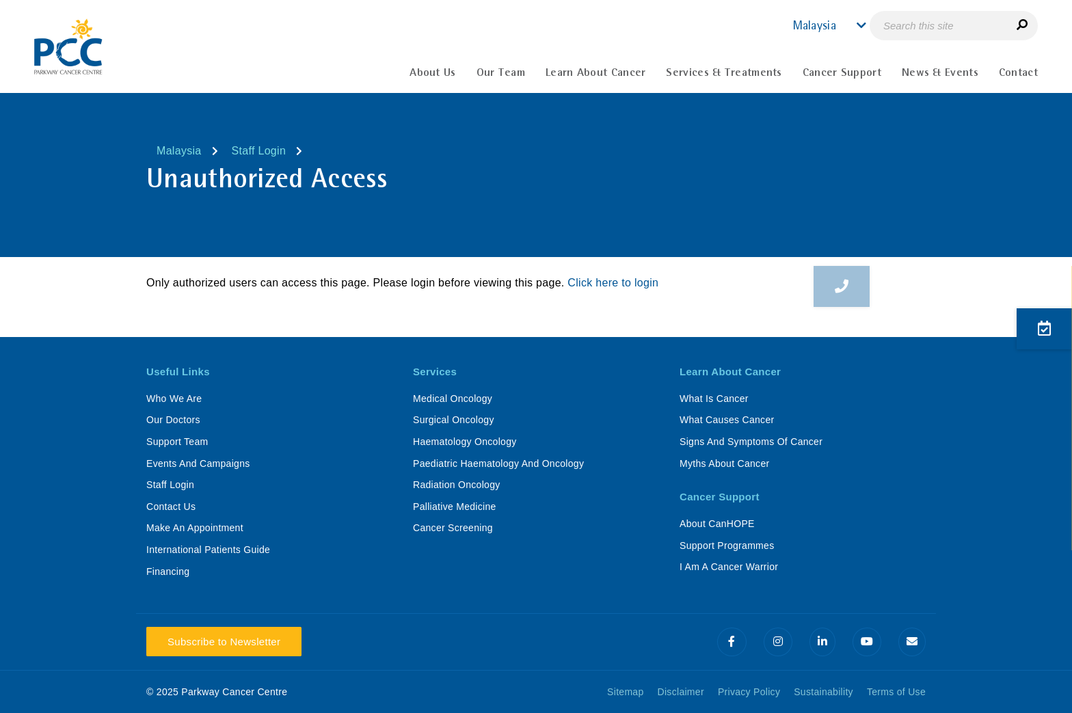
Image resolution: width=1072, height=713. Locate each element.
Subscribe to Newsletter (224, 641)
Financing (167, 571)
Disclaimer (681, 691)
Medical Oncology (452, 398)
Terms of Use (896, 691)
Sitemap (625, 691)
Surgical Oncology (453, 419)
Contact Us (171, 506)
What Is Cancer (714, 398)
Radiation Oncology (456, 484)
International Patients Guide (208, 549)
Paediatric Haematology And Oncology (498, 463)
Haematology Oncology (465, 441)
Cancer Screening (453, 527)
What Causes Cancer (727, 419)
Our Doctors (173, 419)
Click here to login (612, 282)
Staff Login (259, 151)
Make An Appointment (194, 527)
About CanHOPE (717, 523)
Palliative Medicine (454, 506)
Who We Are (174, 398)
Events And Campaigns (198, 463)
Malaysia (179, 151)
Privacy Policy (749, 691)
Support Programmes (727, 545)
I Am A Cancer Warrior (729, 566)
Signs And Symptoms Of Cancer (751, 441)
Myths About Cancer (724, 463)
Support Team (177, 441)
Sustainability (823, 691)
